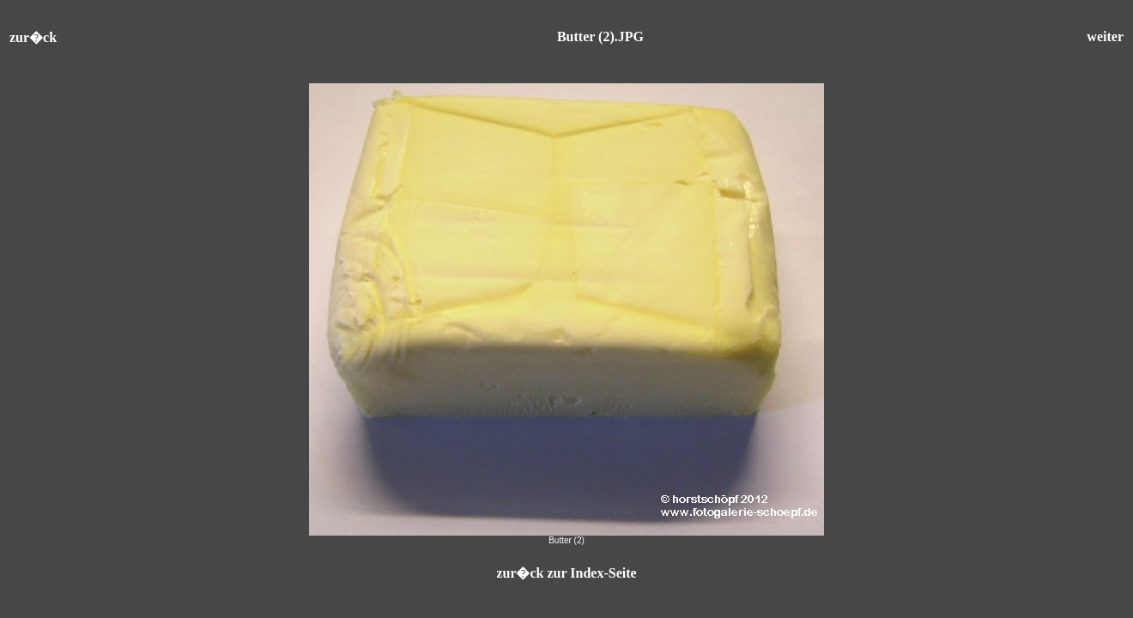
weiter (1105, 36)
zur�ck (33, 37)
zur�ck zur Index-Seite (566, 573)
